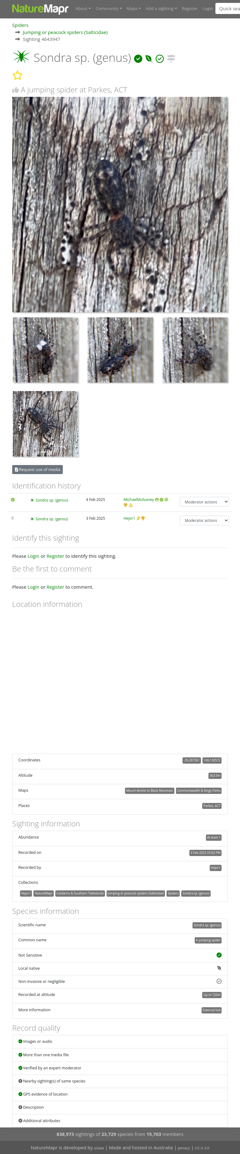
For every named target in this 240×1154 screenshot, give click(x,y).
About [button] (82, 8)
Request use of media (37, 469)
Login (207, 8)
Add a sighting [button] (159, 8)
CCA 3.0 (202, 1148)
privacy (184, 1148)
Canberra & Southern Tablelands (80, 893)
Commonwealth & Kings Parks (198, 790)
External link (211, 1010)
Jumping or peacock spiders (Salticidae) (65, 32)
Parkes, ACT (211, 805)
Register (190, 8)
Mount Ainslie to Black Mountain (149, 790)
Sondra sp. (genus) (52, 500)
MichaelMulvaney (138, 499)
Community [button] (107, 8)
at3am (99, 1148)
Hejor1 (129, 518)
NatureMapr (43, 893)
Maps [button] (132, 8)
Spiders (20, 25)
